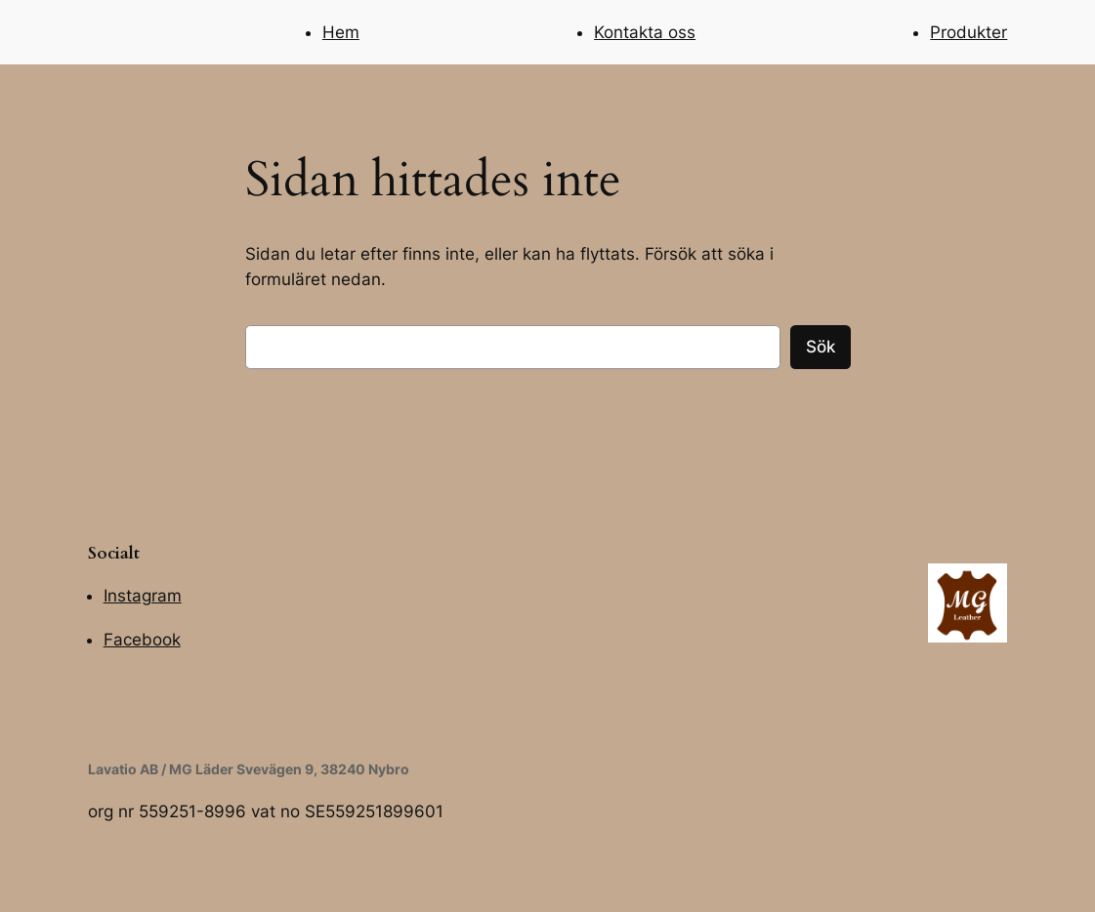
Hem (340, 32)
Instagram (143, 595)
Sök (820, 346)
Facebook (142, 639)
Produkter (968, 32)
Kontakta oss (644, 32)
